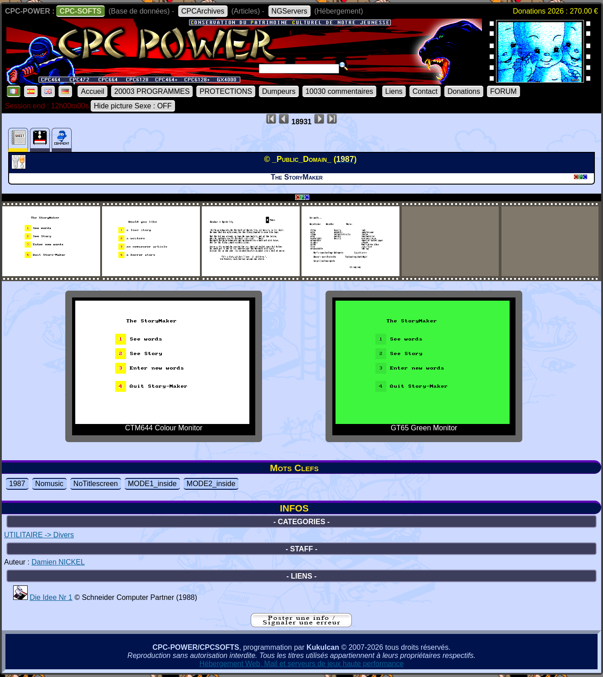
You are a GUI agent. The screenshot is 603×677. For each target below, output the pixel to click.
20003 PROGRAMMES (152, 91)
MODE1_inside (152, 483)
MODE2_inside (211, 483)
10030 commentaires (339, 91)
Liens (394, 91)
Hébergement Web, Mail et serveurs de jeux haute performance (301, 663)
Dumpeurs (279, 91)
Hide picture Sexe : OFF (133, 106)
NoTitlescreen (95, 483)
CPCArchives (202, 11)
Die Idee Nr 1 (50, 597)
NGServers (289, 11)
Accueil (92, 91)
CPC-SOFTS (80, 11)
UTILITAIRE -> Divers (39, 535)
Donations (463, 91)
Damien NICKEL (57, 562)
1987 (17, 483)
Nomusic (49, 483)
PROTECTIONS (225, 91)
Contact (425, 91)
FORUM (503, 91)
